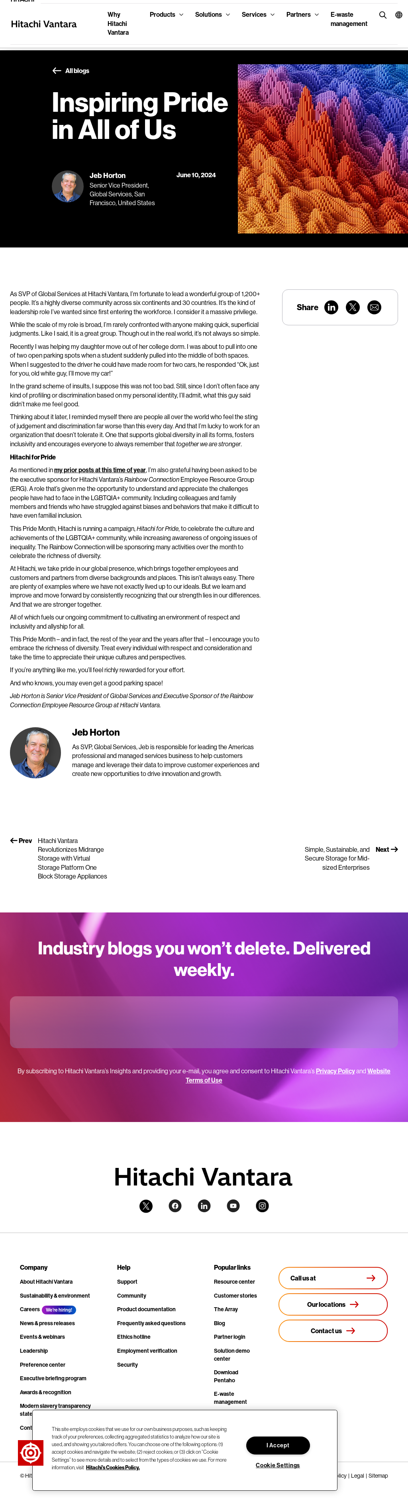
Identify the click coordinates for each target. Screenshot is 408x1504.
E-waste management (349, 19)
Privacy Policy (335, 1071)
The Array (226, 1309)
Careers (30, 1309)
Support (127, 1281)
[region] (185, 1450)
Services (254, 14)
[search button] (381, 15)
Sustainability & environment (55, 1295)
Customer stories (235, 1295)
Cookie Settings (278, 1465)
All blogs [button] (70, 71)
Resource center (234, 1281)
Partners (298, 14)
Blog (219, 1323)
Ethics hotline (134, 1337)
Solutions (208, 14)
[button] (393, 15)
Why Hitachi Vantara (118, 23)
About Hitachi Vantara (46, 1281)
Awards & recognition (45, 1392)
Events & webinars (42, 1337)
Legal (357, 1475)
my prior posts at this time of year (100, 470)
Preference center (42, 1365)
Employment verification (147, 1351)
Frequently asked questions (151, 1323)
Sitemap (378, 1475)
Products (162, 14)
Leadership (34, 1351)
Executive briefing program (53, 1378)
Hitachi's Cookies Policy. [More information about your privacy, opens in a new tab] (113, 1467)
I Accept (278, 1445)
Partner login (229, 1337)
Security (127, 1365)
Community (131, 1295)
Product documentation (146, 1309)
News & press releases (47, 1323)
